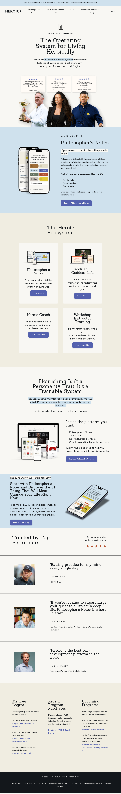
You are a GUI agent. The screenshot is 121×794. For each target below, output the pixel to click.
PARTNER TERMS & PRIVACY (93, 783)
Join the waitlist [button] (38, 335)
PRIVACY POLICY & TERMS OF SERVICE (24, 783)
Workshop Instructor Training (90, 11)
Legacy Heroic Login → (23, 753)
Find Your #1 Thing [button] (21, 523)
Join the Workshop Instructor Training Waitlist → (95, 747)
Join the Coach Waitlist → (94, 729)
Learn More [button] (38, 293)
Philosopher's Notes (34, 11)
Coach (72, 10)
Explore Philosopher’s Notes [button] (76, 203)
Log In (112, 11)
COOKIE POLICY (76, 783)
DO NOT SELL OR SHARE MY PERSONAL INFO (53, 783)
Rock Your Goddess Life (55, 11)
